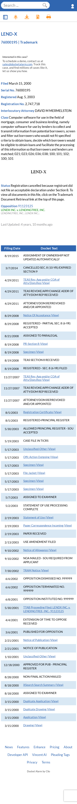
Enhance (39, 747)
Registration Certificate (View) (42, 412)
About (68, 747)
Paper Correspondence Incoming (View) (47, 525)
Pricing (54, 747)
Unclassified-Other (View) (39, 449)
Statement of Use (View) (38, 517)
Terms (46, 762)
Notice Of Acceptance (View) (41, 315)
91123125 (25, 206)
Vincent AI (39, 755)
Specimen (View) (33, 351)
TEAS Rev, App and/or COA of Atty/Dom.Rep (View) (41, 281)
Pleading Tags (60, 755)
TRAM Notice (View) (36, 570)
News (9, 747)
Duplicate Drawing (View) (39, 709)
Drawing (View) (32, 725)
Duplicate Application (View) (41, 701)
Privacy (32, 762)
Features (23, 747)
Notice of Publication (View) (40, 640)
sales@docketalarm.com (17, 64)
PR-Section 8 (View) (35, 343)
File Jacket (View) (34, 473)
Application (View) (34, 717)
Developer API (18, 755)
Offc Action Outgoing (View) (40, 457)
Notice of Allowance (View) (40, 550)
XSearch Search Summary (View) (43, 684)
